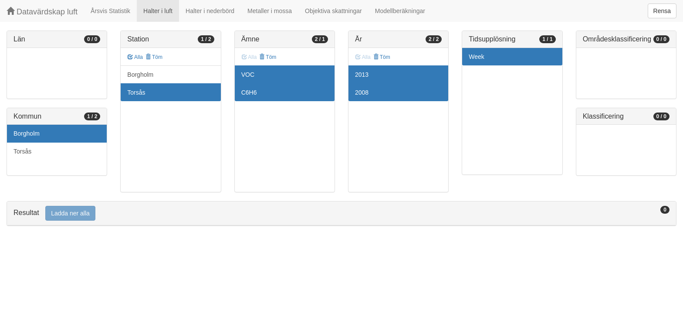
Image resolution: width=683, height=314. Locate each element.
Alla (135, 57)
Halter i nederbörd (210, 10)
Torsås (22, 151)
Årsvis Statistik (110, 10)
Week (476, 56)
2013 (362, 74)
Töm (153, 57)
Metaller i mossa (269, 10)
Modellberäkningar (400, 10)
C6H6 (249, 92)
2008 (362, 92)
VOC (247, 74)
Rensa (662, 10)
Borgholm (27, 133)
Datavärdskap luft (42, 11)
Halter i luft (157, 10)
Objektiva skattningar (333, 10)
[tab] (341, 213)
